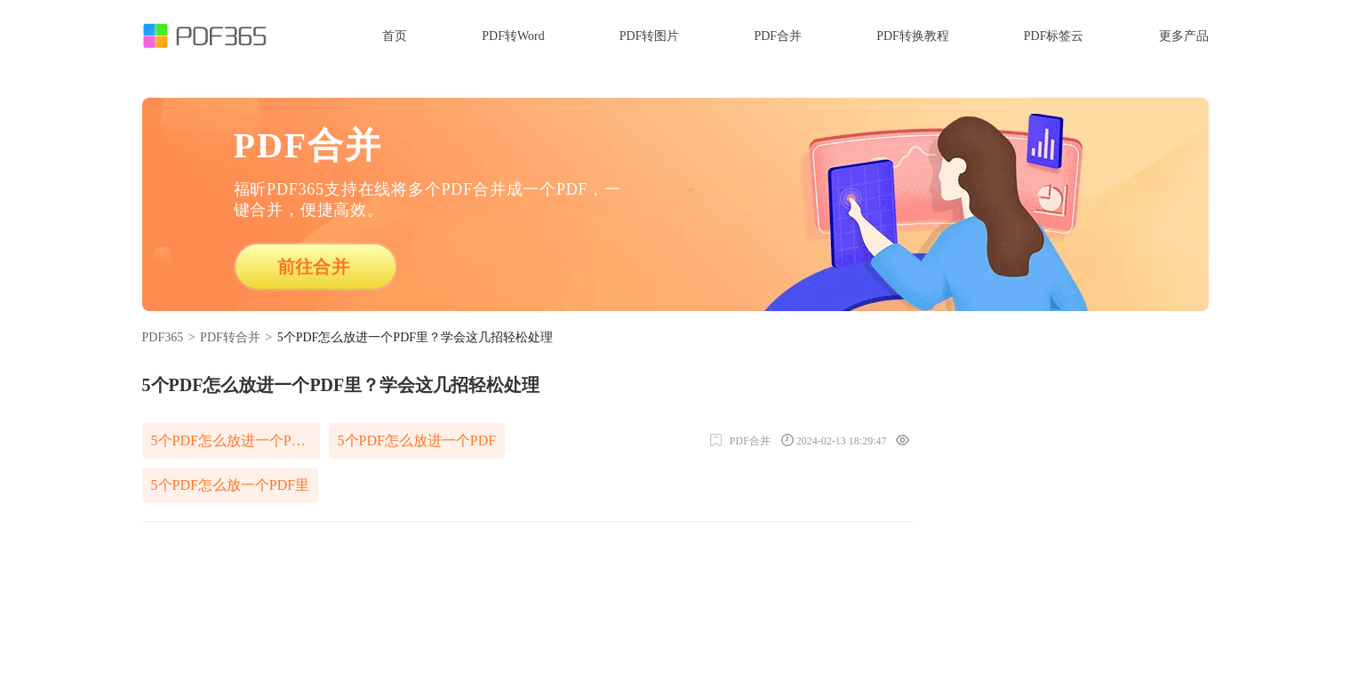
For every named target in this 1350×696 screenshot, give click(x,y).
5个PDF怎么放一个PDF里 (230, 484)
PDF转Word (513, 36)
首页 (394, 36)
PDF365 (163, 337)
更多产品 (1184, 36)
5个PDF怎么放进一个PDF (417, 440)
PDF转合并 (230, 337)
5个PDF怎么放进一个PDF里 (235, 440)
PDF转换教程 (912, 36)
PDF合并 (778, 36)
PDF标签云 (1054, 36)
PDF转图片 (649, 36)
